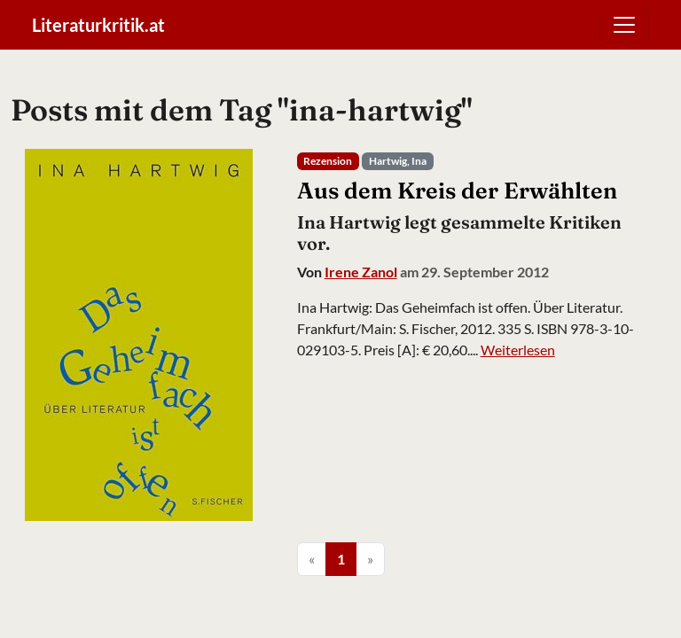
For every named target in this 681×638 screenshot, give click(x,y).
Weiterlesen (518, 349)
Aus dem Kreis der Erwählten (457, 190)
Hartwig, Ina (398, 160)
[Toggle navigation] (624, 25)
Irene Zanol (361, 271)
